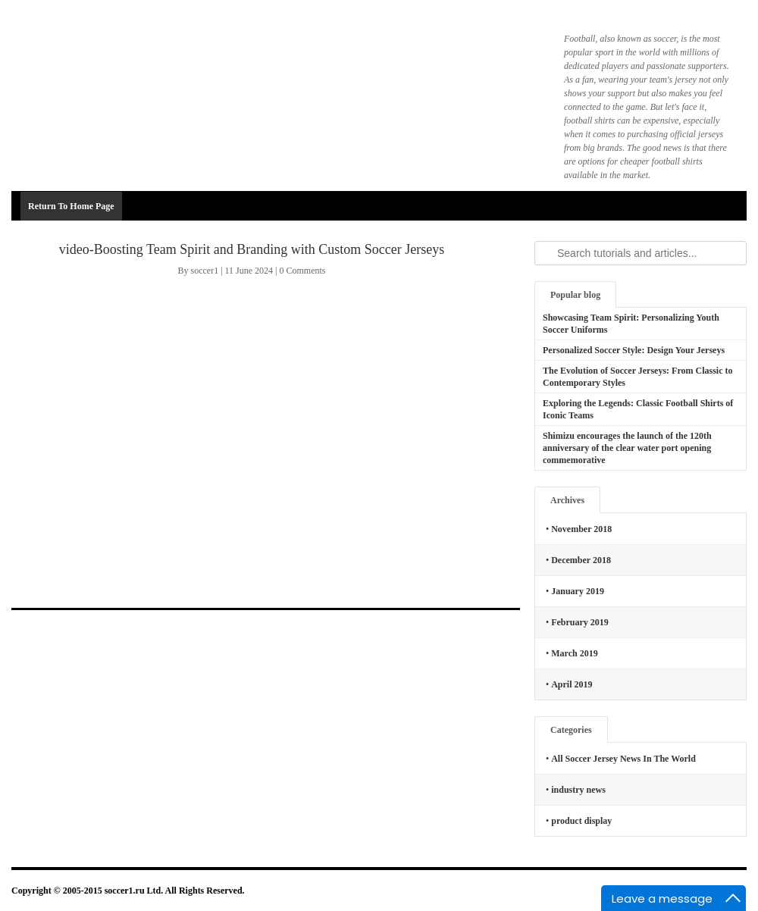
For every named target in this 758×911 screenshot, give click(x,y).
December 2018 (581, 560)
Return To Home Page (71, 206)
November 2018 (581, 529)
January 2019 (577, 591)
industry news (578, 789)
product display (581, 821)
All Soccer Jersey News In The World (623, 758)
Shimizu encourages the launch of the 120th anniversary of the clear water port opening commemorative (627, 447)
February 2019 (580, 622)
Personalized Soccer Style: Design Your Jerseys (634, 350)
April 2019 (571, 684)
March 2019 (574, 653)
